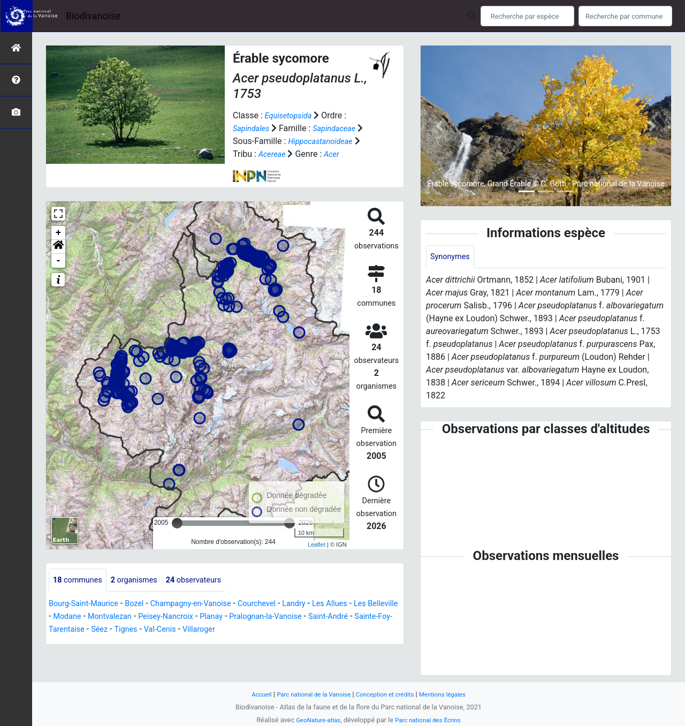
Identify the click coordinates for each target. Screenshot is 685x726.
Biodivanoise (93, 15)
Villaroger (284, 630)
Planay (263, 617)
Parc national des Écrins (430, 720)
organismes (142, 580)
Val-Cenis (242, 630)
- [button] (59, 260)
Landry (319, 604)
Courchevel (278, 604)
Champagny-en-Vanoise (205, 604)
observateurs (207, 580)
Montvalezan (150, 617)
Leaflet (316, 544)
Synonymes (452, 257)
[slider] (177, 522)
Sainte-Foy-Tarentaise (118, 630)
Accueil (251, 694)
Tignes (204, 630)
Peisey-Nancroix (212, 617)
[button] (58, 246)
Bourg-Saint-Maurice (87, 604)
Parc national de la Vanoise (309, 694)
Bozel (143, 604)
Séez (175, 630)
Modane (104, 617)
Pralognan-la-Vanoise (322, 617)
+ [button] (59, 232)
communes (80, 580)
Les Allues (358, 604)
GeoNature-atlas (314, 720)
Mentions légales (451, 694)
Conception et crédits (387, 694)
